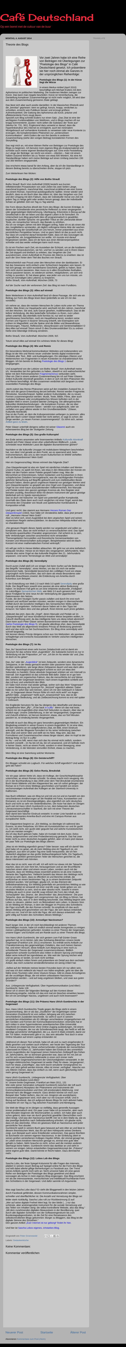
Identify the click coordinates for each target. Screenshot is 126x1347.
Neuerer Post (14, 1332)
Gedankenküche (21, 1240)
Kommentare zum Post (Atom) (31, 1339)
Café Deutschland (47, 17)
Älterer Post (78, 1332)
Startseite (46, 1332)
